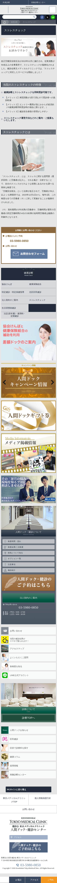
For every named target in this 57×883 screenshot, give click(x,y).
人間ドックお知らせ (19, 730)
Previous (5, 382)
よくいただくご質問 (19, 657)
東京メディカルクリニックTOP (14, 800)
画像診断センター (18, 774)
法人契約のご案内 (28, 598)
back (4, 9)
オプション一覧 (14, 559)
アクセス (18, 837)
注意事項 (11, 564)
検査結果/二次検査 (15, 547)
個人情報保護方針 (43, 798)
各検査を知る (16, 666)
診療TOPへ (28, 717)
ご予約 (50, 880)
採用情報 (14, 766)
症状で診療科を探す (19, 748)
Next (51, 382)
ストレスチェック (29, 22)
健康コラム (15, 757)
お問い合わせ (16, 631)
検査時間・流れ (14, 541)
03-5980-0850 (19, 241)
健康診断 (14, 22)
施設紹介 (11, 570)
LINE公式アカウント (19, 675)
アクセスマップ (17, 648)
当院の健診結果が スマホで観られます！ (19, 640)
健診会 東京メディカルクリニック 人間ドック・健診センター (27, 9)
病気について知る (15, 553)
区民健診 (14, 739)
